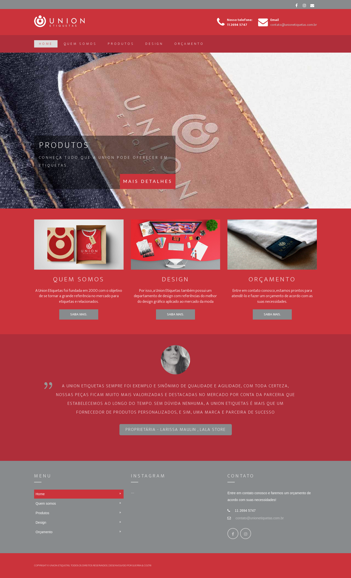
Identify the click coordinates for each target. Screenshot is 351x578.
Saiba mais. (78, 314)
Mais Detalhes (147, 181)
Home (46, 44)
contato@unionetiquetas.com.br (259, 518)
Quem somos (80, 44)
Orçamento (189, 44)
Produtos (121, 44)
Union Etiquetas (59, 565)
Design (154, 44)
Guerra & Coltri (141, 565)
